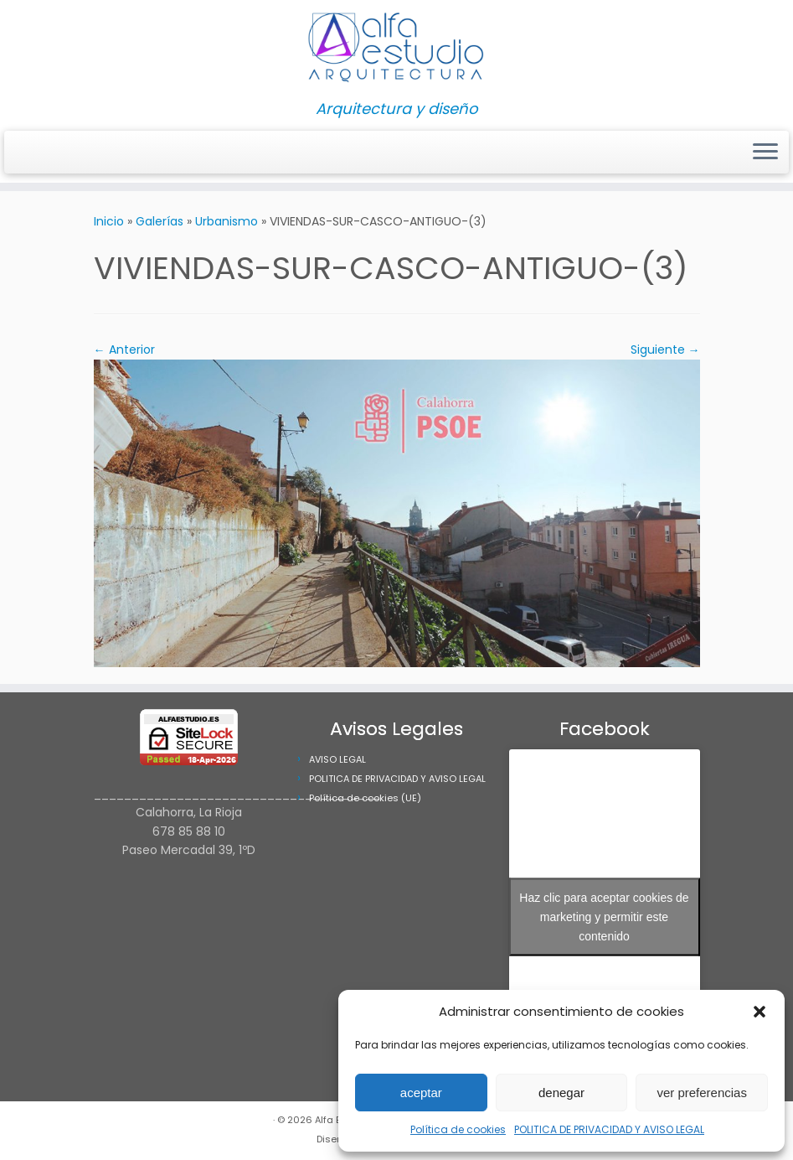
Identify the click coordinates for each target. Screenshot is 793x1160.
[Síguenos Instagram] (24, 153)
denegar (561, 1092)
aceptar (421, 1092)
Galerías (159, 221)
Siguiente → (665, 349)
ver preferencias (702, 1092)
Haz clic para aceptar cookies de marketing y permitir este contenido (603, 917)
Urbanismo (226, 221)
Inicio (109, 221)
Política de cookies (458, 1129)
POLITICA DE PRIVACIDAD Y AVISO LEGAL (609, 1129)
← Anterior (124, 349)
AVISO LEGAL (337, 759)
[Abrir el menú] (765, 152)
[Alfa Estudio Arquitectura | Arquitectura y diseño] (396, 50)
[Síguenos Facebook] (35, 153)
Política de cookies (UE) (365, 798)
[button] (759, 1011)
